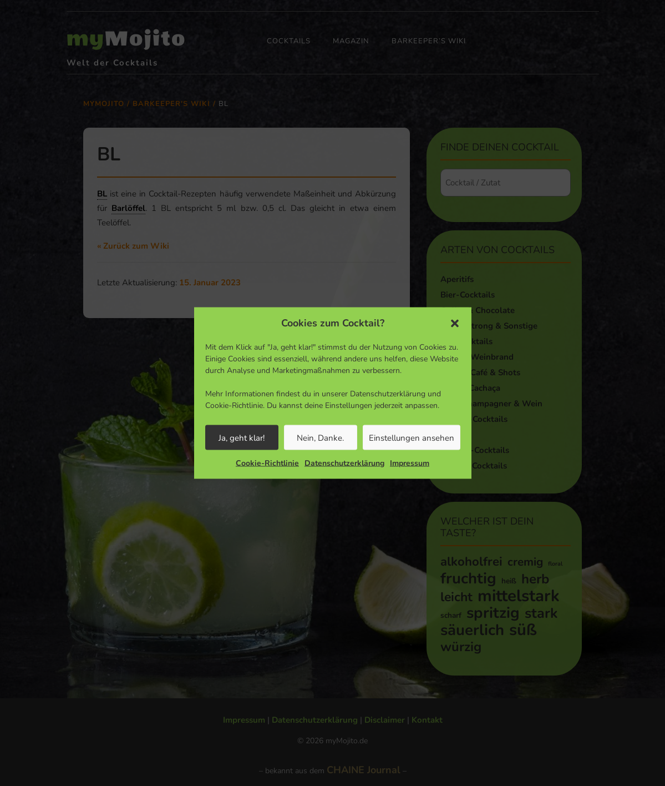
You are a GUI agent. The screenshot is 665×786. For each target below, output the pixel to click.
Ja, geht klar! (242, 437)
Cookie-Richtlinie (267, 463)
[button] (454, 323)
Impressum (409, 463)
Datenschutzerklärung (344, 463)
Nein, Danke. (320, 437)
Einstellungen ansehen (411, 437)
